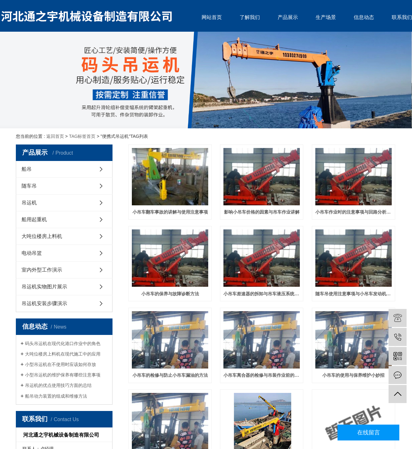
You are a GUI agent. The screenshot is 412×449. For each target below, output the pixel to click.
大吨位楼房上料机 (42, 236)
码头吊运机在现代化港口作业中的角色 (62, 343)
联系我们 (402, 17)
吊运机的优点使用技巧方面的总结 (58, 385)
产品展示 (288, 17)
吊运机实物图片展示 (44, 286)
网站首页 (212, 17)
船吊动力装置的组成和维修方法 (56, 396)
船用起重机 (34, 219)
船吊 (27, 169)
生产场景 (326, 17)
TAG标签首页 (82, 136)
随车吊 (29, 186)
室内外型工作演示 (42, 270)
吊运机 (29, 202)
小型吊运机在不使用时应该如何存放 (60, 364)
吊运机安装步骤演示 (44, 303)
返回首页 (55, 136)
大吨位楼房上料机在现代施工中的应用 (62, 353)
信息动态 (364, 17)
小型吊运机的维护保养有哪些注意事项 (62, 374)
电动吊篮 (32, 253)
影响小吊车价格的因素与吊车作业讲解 (261, 212)
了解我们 (250, 17)
